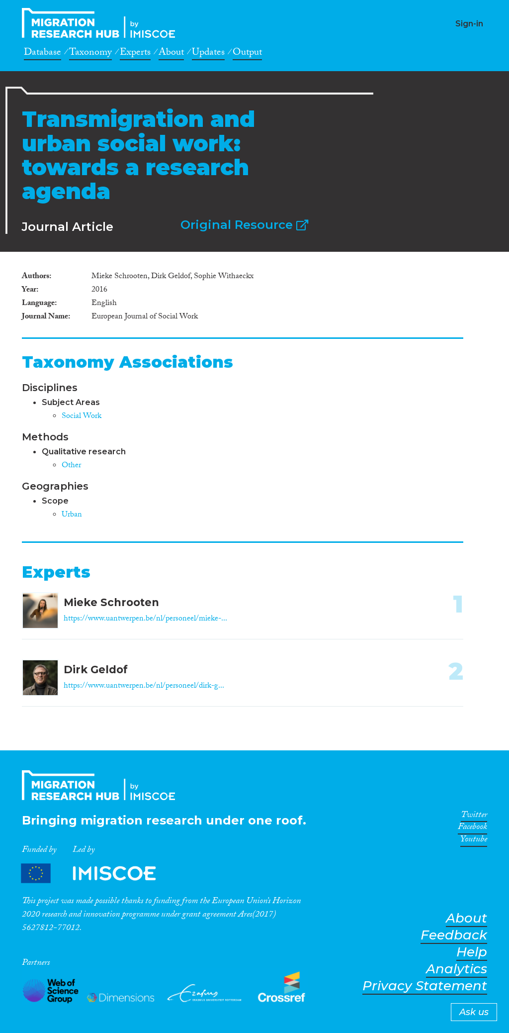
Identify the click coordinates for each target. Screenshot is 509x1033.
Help (471, 952)
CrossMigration (101, 23)
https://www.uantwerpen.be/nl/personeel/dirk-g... (144, 686)
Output (247, 53)
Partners (97, 873)
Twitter (474, 817)
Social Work (81, 416)
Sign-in (469, 23)
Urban (72, 515)
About (171, 53)
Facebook (472, 828)
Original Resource (244, 224)
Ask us (474, 1012)
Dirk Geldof (96, 669)
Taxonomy (90, 53)
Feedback (454, 935)
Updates (208, 53)
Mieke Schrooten (111, 602)
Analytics (456, 969)
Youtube (473, 841)
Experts (135, 53)
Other (71, 466)
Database (42, 53)
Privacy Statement (424, 986)
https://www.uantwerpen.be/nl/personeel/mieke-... (145, 619)
